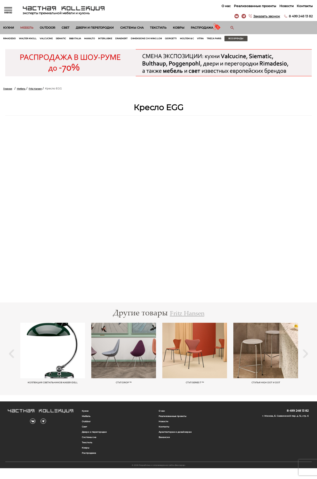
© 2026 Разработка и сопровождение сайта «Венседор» (158, 475)
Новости (285, 6)
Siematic (71, 39)
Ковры (178, 27)
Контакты (304, 6)
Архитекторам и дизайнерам (179, 440)
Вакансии (165, 446)
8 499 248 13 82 (300, 16)
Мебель (26, 27)
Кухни (8, 27)
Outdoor (47, 27)
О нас (225, 6)
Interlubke (125, 39)
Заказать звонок (265, 16)
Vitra (240, 39)
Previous (11, 359)
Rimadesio (11, 39)
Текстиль (158, 27)
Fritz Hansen (41, 89)
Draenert (144, 39)
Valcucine (54, 39)
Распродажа (202, 27)
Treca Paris (255, 39)
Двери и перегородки (95, 27)
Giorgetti (204, 39)
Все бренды (282, 39)
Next (305, 359)
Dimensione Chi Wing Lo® (174, 39)
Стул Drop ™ (124, 386)
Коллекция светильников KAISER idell (52, 388)
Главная (8, 89)
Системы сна (132, 27)
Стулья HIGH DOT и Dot (265, 386)
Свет (65, 27)
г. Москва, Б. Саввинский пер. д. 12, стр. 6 (280, 423)
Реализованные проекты (254, 6)
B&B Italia (89, 39)
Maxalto (106, 39)
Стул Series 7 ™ (195, 386)
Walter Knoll (32, 39)
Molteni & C (224, 39)
